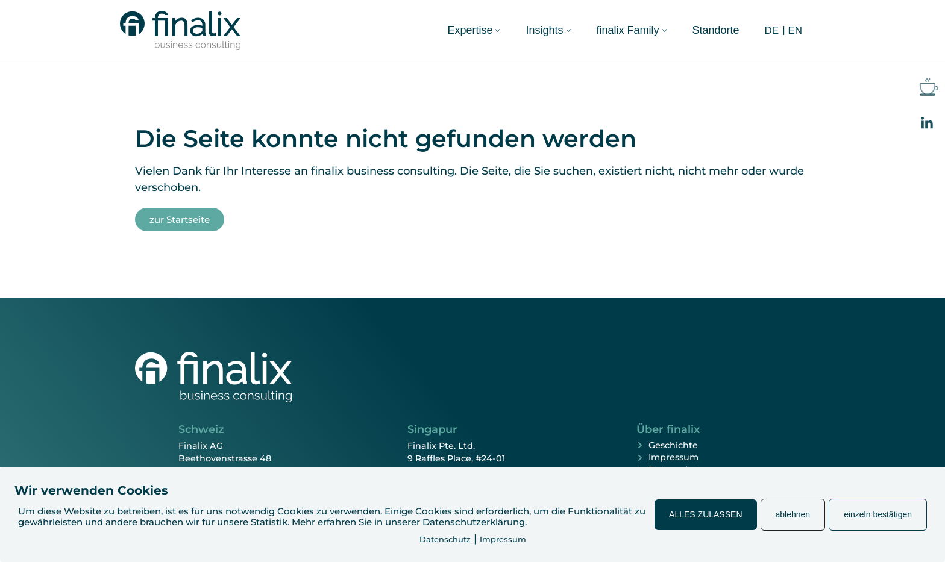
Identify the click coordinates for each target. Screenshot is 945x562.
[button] (497, 30)
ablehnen (793, 514)
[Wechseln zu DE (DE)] (772, 30)
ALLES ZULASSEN (705, 514)
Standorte (715, 30)
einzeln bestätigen (878, 514)
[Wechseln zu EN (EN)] (795, 30)
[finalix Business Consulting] (180, 30)
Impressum (503, 539)
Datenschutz (445, 539)
